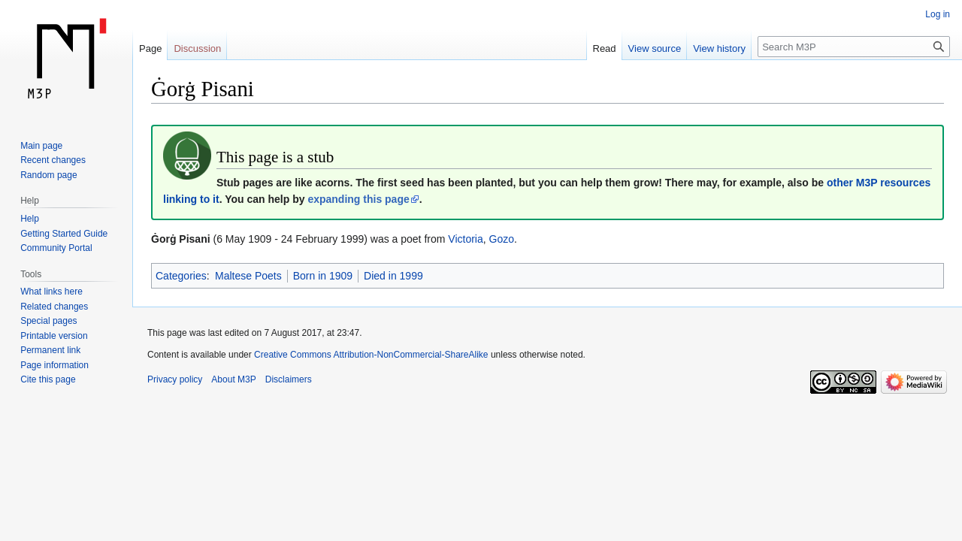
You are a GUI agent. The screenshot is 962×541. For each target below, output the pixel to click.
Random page (48, 175)
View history (719, 48)
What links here (51, 291)
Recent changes (53, 160)
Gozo (501, 239)
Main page (41, 146)
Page (150, 48)
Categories (181, 276)
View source (655, 48)
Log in (937, 14)
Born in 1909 (322, 276)
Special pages (48, 321)
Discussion (197, 48)
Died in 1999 (393, 276)
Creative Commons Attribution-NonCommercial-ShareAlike (371, 354)
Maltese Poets (248, 276)
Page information (54, 365)
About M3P (233, 379)
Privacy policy (174, 379)
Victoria (465, 239)
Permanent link (50, 350)
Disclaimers (288, 379)
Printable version (53, 336)
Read (604, 48)
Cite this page (47, 379)
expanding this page (358, 199)
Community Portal (56, 248)
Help (29, 218)
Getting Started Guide (63, 233)
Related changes (54, 306)
